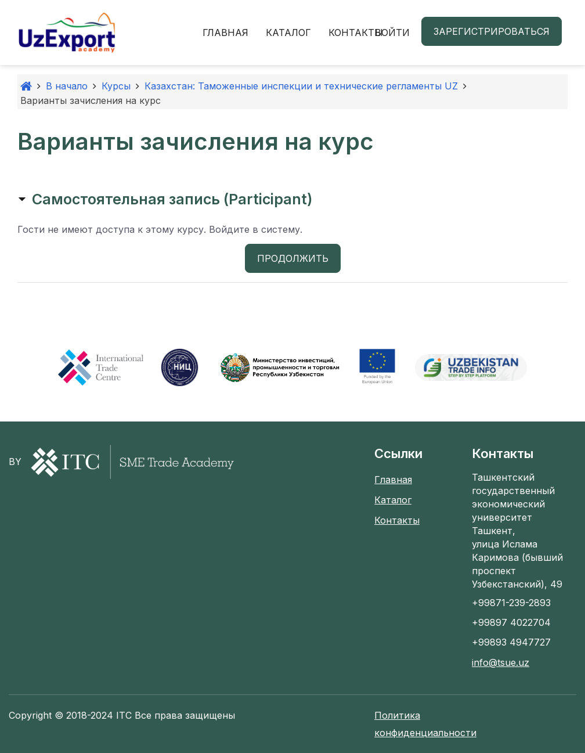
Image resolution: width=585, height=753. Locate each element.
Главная (225, 32)
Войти (392, 32)
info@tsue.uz (500, 662)
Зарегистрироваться (492, 31)
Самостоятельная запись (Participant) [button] (172, 199)
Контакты (355, 32)
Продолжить (292, 258)
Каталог (288, 32)
